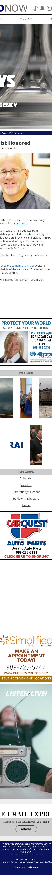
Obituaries (26, 478)
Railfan (26, 505)
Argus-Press (21, 223)
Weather (26, 485)
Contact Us (19, 867)
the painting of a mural (20, 265)
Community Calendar (26, 492)
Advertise (33, 867)
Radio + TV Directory (26, 498)
